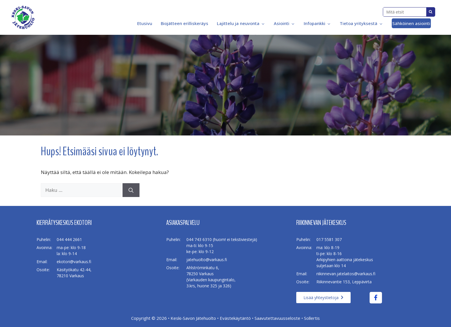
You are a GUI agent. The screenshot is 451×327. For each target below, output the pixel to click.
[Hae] (131, 190)
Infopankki (317, 23)
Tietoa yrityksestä (361, 23)
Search (430, 11)
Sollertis (312, 318)
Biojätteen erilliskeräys (184, 23)
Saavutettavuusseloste (277, 318)
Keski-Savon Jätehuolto (193, 318)
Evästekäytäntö (235, 318)
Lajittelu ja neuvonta (241, 23)
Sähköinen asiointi (411, 23)
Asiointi (284, 23)
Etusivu (144, 23)
